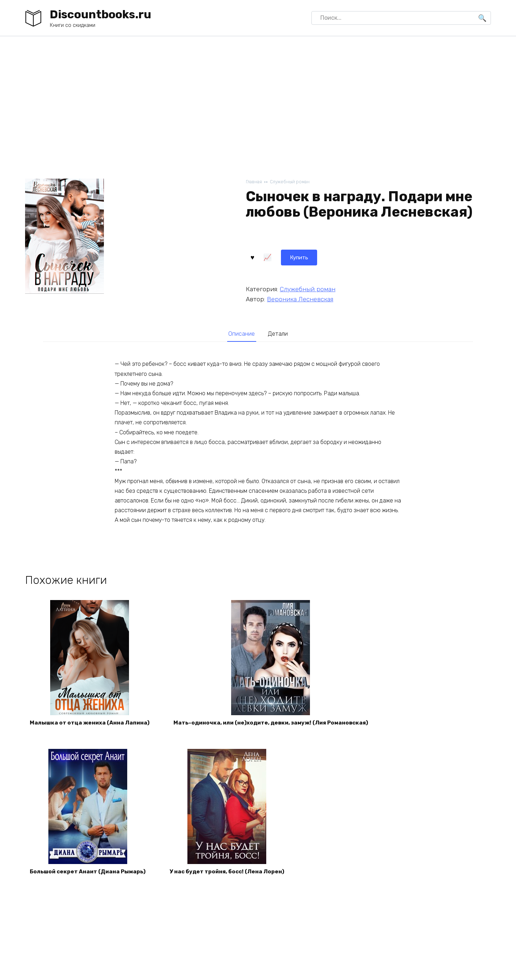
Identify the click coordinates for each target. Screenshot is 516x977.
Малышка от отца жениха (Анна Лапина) (91, 724)
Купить (264, 256)
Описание (240, 334)
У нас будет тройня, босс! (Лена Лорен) (232, 875)
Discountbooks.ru (100, 14)
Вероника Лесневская (300, 298)
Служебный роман (291, 182)
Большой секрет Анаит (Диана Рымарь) (89, 875)
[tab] (241, 334)
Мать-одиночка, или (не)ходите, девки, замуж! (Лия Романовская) (277, 724)
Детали (279, 334)
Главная (254, 182)
